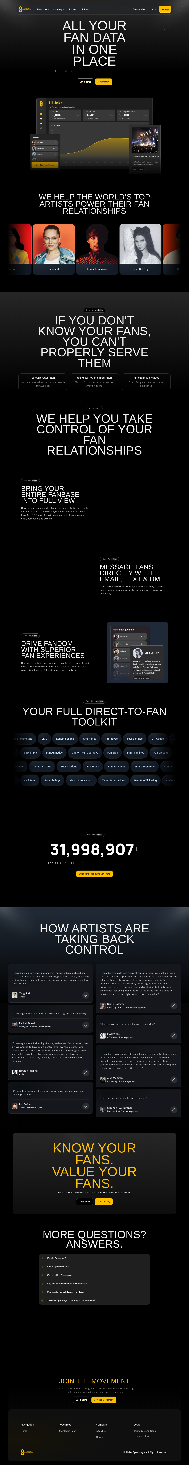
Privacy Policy (141, 1436)
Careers (100, 1437)
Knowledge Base (67, 1431)
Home (24, 1431)
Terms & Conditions (145, 1430)
